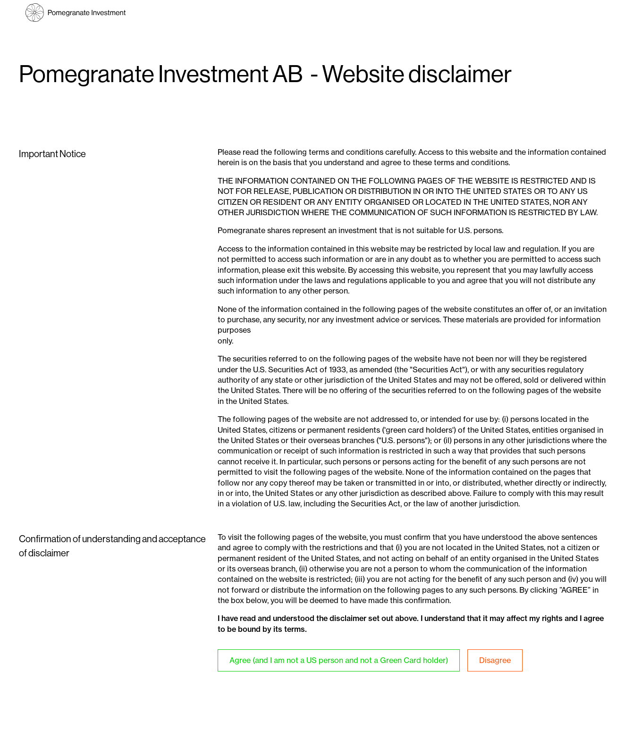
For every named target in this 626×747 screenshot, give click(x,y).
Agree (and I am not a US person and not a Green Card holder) (338, 660)
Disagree (495, 660)
